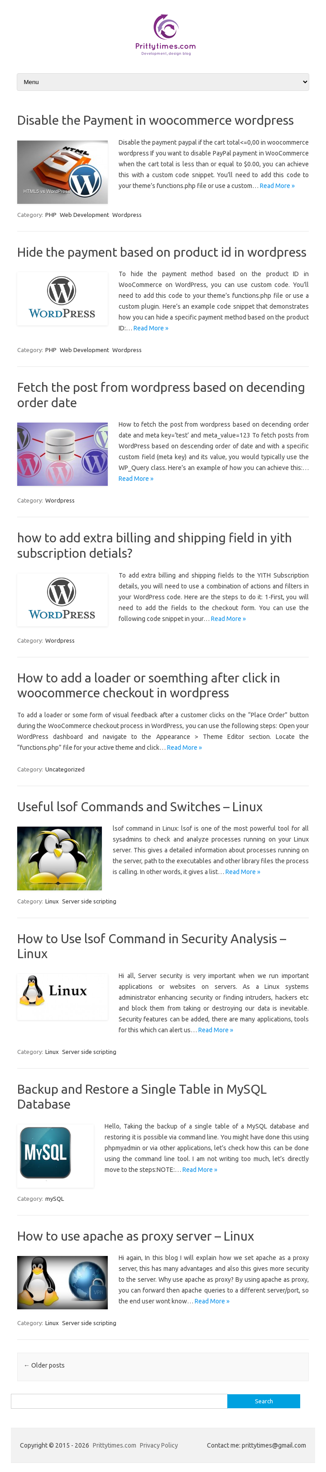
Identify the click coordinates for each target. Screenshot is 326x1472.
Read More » (277, 185)
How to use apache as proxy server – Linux (135, 1236)
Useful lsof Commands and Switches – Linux (140, 806)
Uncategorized (65, 769)
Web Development (84, 215)
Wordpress (127, 215)
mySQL (54, 1198)
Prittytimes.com (114, 1445)
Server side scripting (89, 901)
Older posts (44, 1365)
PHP (51, 215)
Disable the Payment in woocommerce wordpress (155, 120)
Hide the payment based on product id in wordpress (162, 252)
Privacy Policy (159, 1445)
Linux (52, 901)
